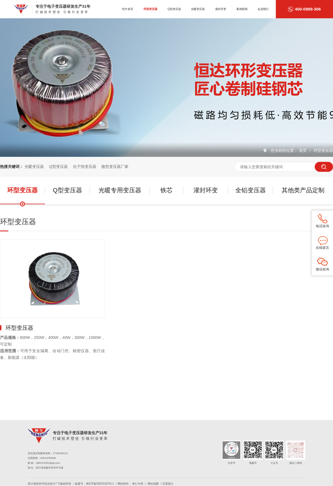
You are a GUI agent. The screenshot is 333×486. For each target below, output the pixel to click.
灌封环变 (220, 9)
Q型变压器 (174, 9)
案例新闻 (242, 9)
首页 (303, 150)
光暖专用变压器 (120, 190)
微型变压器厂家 (114, 166)
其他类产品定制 (303, 190)
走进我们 (263, 9)
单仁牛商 (137, 483)
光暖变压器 (198, 9)
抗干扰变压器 (84, 166)
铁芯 (166, 190)
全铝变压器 (250, 190)
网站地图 (153, 483)
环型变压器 (150, 9)
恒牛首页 (127, 9)
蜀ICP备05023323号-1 (100, 483)
